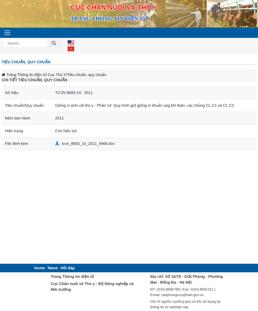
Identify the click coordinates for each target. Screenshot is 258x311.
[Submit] (54, 43)
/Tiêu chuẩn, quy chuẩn (86, 74)
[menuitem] (39, 268)
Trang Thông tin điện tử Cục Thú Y (34, 74)
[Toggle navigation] (7, 33)
